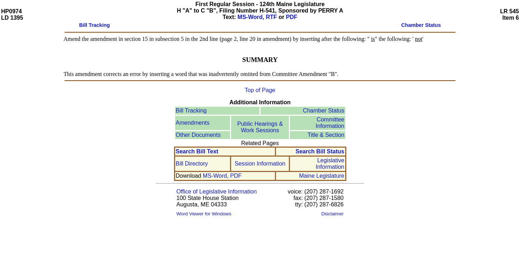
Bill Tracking (191, 111)
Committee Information (329, 122)
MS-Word (215, 176)
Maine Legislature (321, 176)
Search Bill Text (197, 151)
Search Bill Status (319, 151)
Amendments (193, 123)
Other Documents (198, 135)
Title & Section (326, 135)
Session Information (260, 164)
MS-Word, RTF (257, 17)
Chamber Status (324, 111)
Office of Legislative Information (217, 191)
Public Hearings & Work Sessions (260, 127)
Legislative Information (329, 163)
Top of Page (260, 90)
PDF (292, 17)
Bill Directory (192, 164)
